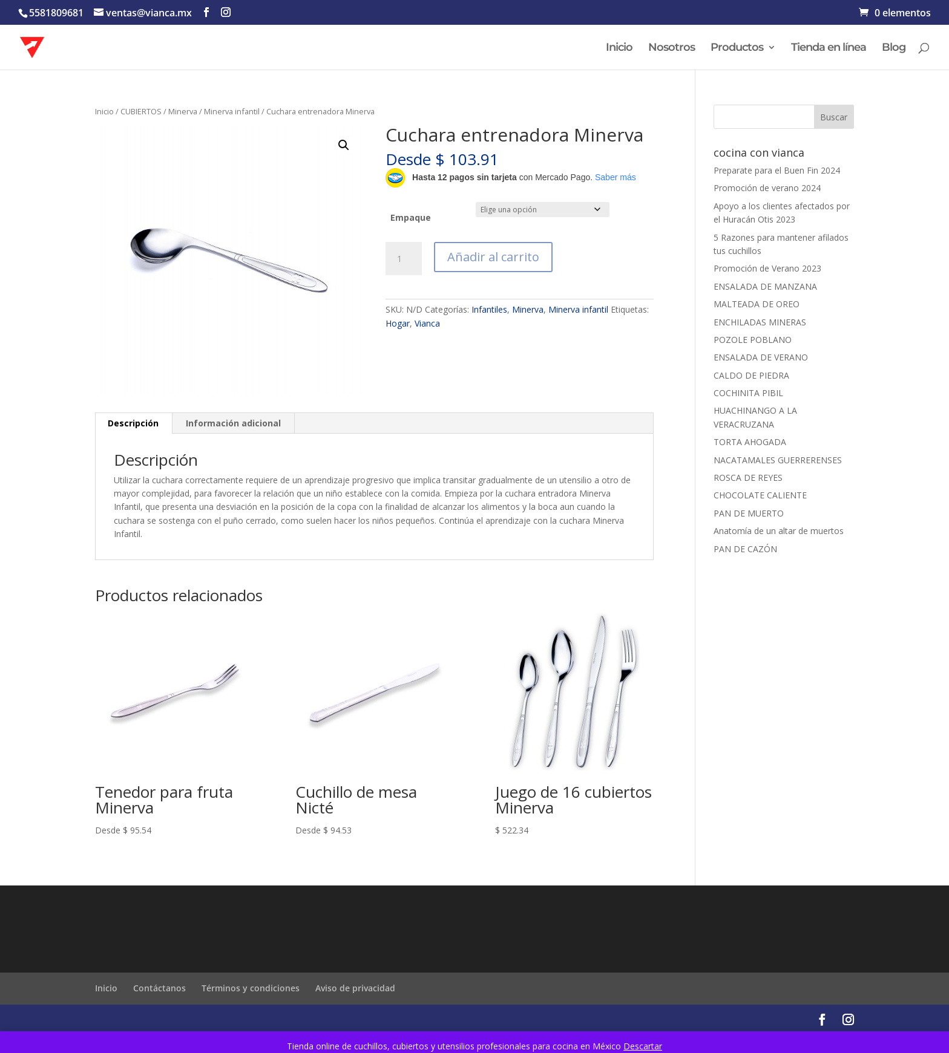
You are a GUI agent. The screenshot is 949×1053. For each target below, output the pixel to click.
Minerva (182, 111)
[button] (344, 145)
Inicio (619, 48)
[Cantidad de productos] (404, 259)
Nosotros (671, 48)
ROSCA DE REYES (748, 477)
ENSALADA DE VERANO (761, 357)
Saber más (615, 177)
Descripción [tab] (133, 423)
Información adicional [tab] (233, 423)
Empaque (410, 217)
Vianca (427, 323)
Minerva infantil (232, 111)
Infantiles (489, 309)
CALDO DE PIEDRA (751, 375)
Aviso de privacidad (355, 988)
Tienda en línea (828, 48)
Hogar (398, 323)
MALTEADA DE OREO (757, 304)
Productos (737, 48)
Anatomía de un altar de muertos (779, 530)
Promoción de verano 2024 (767, 188)
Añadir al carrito (493, 257)
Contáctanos (159, 988)
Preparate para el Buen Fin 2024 (777, 170)
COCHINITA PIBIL (748, 393)
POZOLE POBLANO (753, 339)
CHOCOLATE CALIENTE (760, 495)
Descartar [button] (642, 1046)
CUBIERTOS (141, 111)
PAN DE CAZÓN (745, 549)
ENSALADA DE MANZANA (765, 286)
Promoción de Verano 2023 (767, 268)
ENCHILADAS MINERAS (760, 322)
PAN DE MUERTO (749, 513)
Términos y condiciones (251, 988)
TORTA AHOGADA (750, 442)
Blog (893, 48)
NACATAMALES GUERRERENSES (778, 460)
